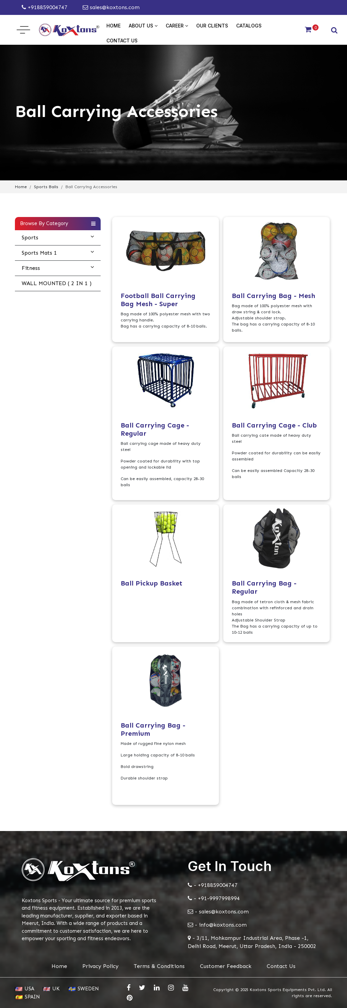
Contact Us (122, 40)
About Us (143, 25)
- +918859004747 (213, 885)
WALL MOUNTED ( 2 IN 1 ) (56, 283)
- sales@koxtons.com (218, 911)
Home (113, 25)
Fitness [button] (58, 268)
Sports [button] (58, 238)
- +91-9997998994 (214, 898)
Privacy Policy (100, 966)
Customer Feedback (225, 966)
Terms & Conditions (159, 966)
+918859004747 (44, 7)
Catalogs (249, 25)
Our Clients (212, 25)
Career (177, 25)
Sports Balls (46, 186)
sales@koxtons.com (111, 7)
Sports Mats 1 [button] (58, 253)
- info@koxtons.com (217, 925)
